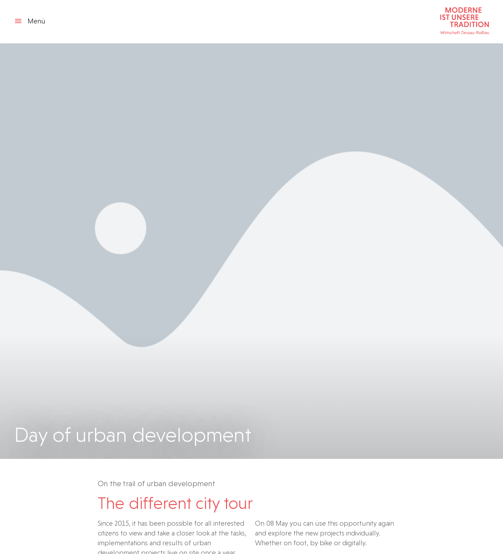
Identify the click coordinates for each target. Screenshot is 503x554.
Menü (29, 21)
